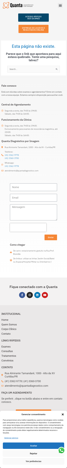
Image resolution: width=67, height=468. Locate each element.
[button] (62, 414)
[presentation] (28, 227)
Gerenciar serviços (11, 438)
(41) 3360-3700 (12, 158)
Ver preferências (33, 461)
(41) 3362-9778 (12, 155)
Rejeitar (33, 453)
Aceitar (33, 445)
